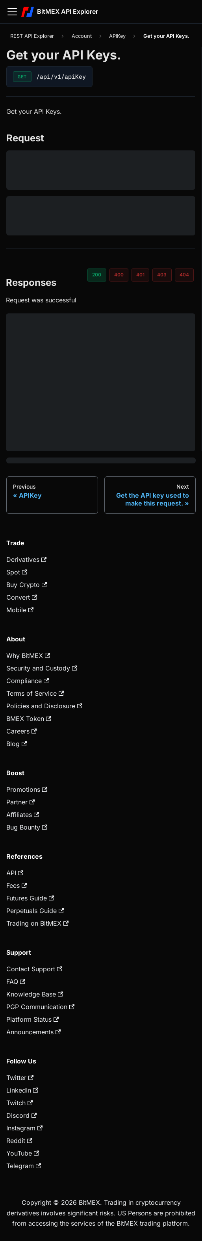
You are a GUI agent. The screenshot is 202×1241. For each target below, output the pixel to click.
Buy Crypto (26, 585)
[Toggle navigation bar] (12, 12)
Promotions (26, 789)
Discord (21, 1115)
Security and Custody (41, 668)
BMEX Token (28, 718)
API (14, 873)
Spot (16, 572)
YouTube (22, 1153)
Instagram (24, 1128)
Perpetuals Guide (35, 911)
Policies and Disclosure (44, 706)
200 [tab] (96, 275)
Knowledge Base (34, 994)
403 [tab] (162, 275)
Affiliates (22, 815)
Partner (20, 802)
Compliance (27, 681)
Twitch (19, 1103)
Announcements (33, 1032)
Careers (21, 731)
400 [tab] (119, 275)
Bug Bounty (26, 827)
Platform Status (32, 1019)
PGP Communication (40, 1007)
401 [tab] (140, 275)
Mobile (19, 610)
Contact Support (34, 969)
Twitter (19, 1078)
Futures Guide (30, 898)
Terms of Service (35, 693)
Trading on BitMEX (37, 923)
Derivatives (26, 559)
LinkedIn (22, 1090)
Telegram (23, 1166)
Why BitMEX (28, 655)
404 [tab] (184, 275)
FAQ (15, 981)
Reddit (19, 1141)
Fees (16, 885)
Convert (21, 597)
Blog (16, 744)
